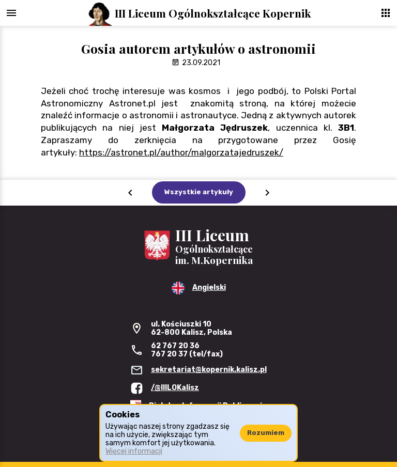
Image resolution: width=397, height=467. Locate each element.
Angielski (209, 287)
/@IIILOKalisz (175, 387)
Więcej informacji (133, 451)
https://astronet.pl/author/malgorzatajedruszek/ (181, 152)
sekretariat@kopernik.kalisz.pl (209, 369)
